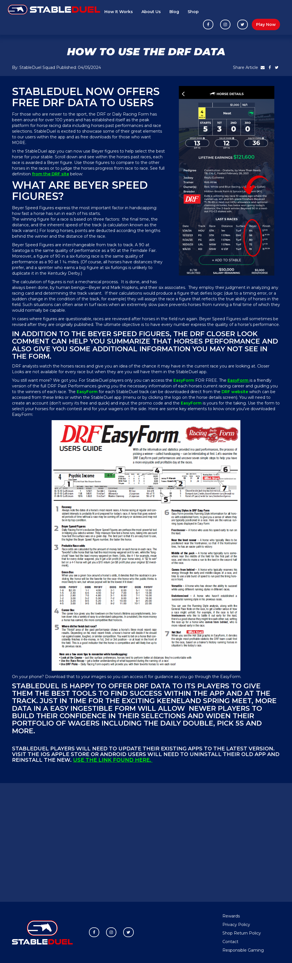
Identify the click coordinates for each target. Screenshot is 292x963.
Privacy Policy (236, 924)
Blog (174, 11)
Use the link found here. (113, 760)
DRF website (235, 391)
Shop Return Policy (241, 933)
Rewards (231, 916)
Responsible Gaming (243, 950)
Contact (230, 941)
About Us (151, 11)
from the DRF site (50, 173)
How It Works (118, 11)
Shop (193, 11)
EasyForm (239, 380)
